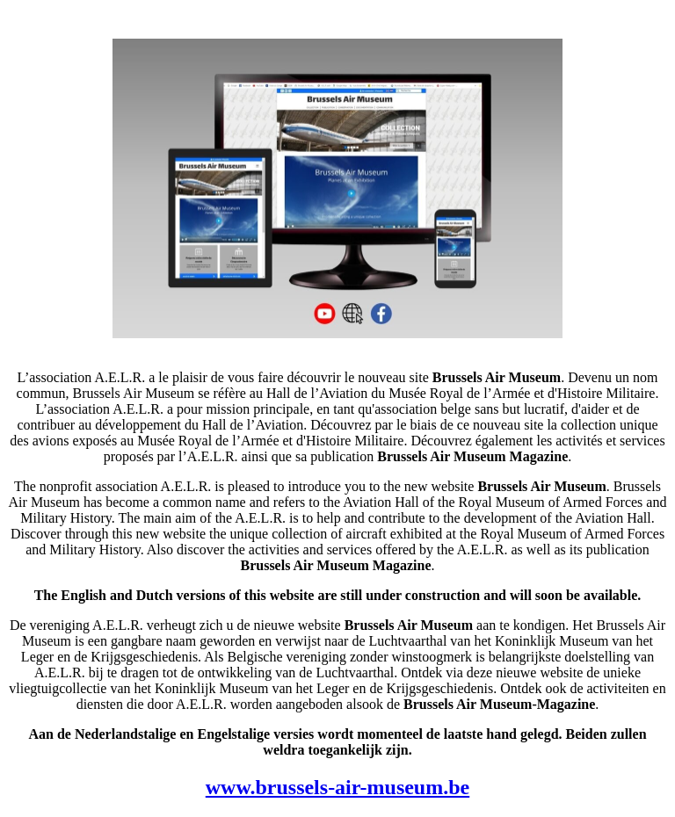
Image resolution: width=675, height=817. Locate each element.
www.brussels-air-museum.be (337, 787)
